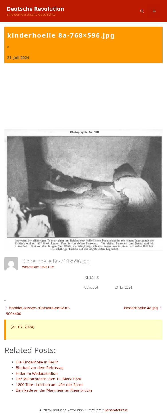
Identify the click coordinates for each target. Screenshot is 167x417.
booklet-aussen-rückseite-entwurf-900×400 (38, 310)
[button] (142, 11)
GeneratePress (116, 410)
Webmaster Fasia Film (38, 267)
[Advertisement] (83, 96)
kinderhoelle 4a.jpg (142, 307)
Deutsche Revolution (35, 8)
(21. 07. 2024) (22, 326)
